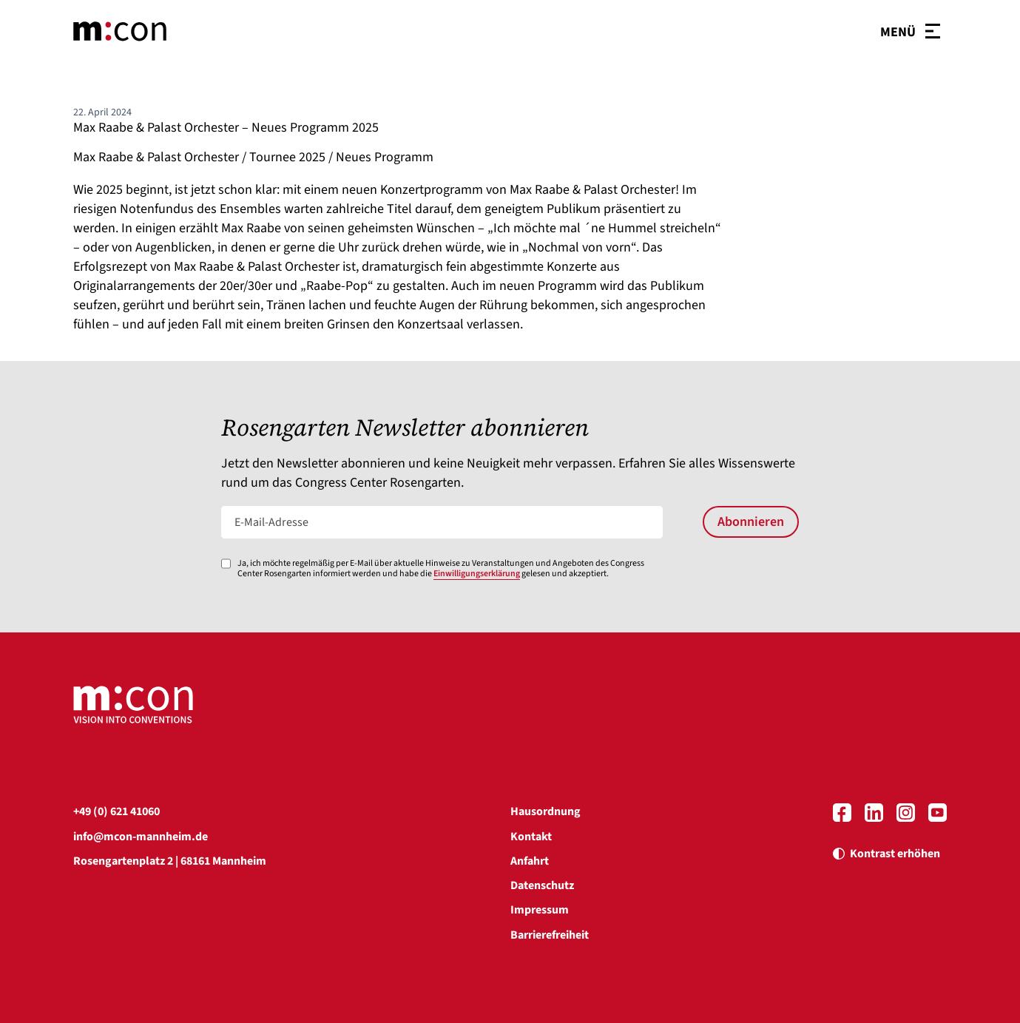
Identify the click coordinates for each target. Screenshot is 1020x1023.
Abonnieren (750, 522)
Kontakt (531, 836)
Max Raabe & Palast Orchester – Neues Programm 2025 (226, 127)
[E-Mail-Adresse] (442, 522)
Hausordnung (545, 811)
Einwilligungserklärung (476, 573)
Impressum (539, 910)
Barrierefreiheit (549, 935)
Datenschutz (542, 885)
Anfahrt (529, 861)
